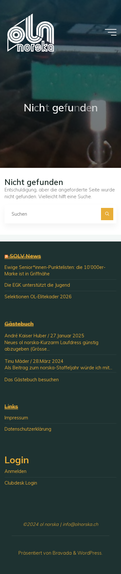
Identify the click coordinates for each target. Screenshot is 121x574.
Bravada (61, 553)
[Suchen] (107, 214)
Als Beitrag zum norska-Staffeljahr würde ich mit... (58, 368)
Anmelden (15, 471)
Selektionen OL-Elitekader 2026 (38, 297)
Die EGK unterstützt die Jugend (37, 285)
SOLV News (25, 255)
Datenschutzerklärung (28, 429)
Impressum (16, 418)
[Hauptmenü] (110, 32)
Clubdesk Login (21, 483)
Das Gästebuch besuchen (32, 380)
